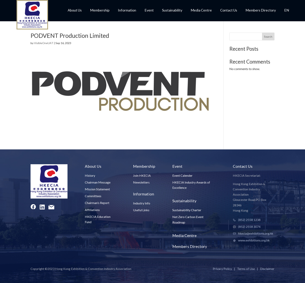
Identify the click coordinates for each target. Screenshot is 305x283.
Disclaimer (267, 269)
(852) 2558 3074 (249, 226)
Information (127, 10)
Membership (100, 10)
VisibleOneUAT (43, 43)
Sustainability (172, 10)
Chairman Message (97, 182)
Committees (93, 196)
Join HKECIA (142, 175)
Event (149, 10)
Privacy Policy (222, 269)
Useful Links (141, 210)
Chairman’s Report (97, 203)
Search (268, 36)
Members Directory (260, 10)
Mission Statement (97, 189)
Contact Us (228, 10)
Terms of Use (246, 269)
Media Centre (201, 10)
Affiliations (92, 210)
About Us (75, 10)
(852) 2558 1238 (249, 220)
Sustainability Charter (186, 210)
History (90, 175)
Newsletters (141, 182)
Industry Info (141, 203)
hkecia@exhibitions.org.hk (255, 233)
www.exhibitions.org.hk (254, 240)
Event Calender (182, 175)
